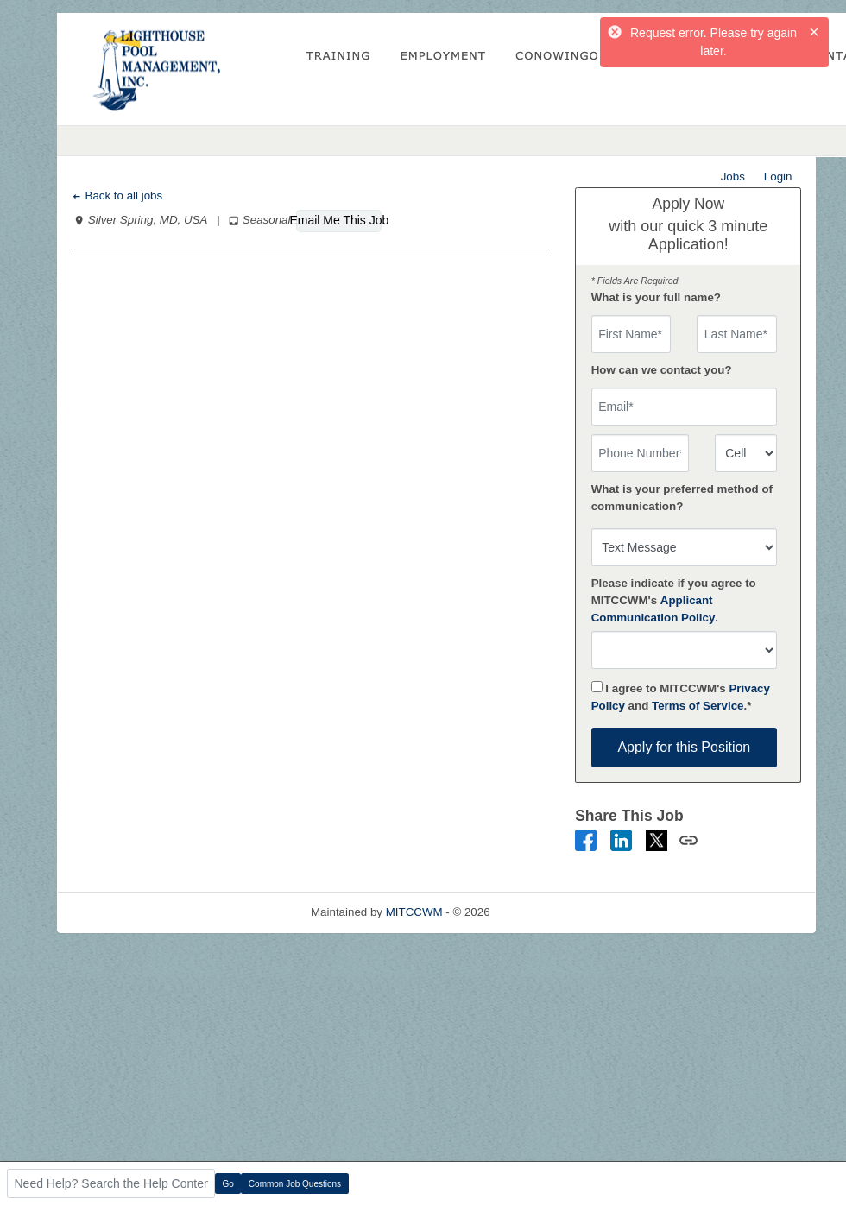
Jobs (733, 176)
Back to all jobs (117, 195)
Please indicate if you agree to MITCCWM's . (673, 600)
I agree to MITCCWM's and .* (680, 696)
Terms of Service (697, 705)
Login (778, 176)
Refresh (541, 911)
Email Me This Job (339, 220)
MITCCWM (414, 911)
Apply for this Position (683, 747)
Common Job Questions (295, 1184)
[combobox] (746, 453)
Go (228, 1184)
